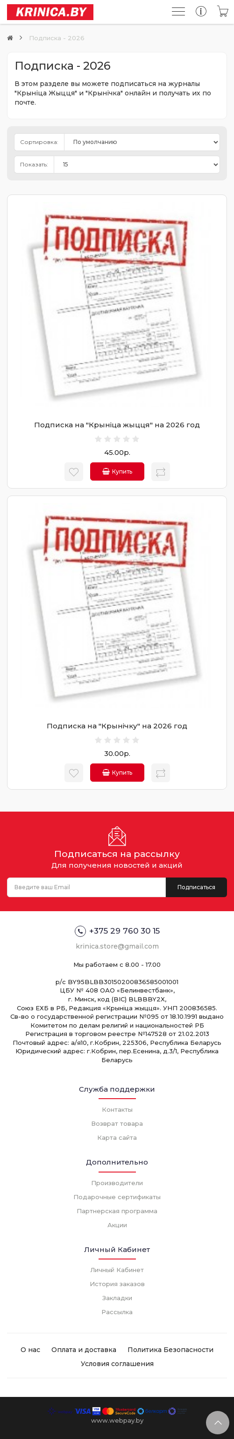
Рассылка (117, 1312)
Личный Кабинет (117, 1270)
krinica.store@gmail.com (117, 946)
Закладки (117, 1298)
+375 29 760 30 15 (117, 931)
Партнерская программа (117, 1211)
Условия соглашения (117, 1364)
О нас (30, 1349)
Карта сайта (117, 1137)
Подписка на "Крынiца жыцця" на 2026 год (117, 424)
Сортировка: (39, 141)
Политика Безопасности (170, 1349)
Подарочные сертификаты (117, 1197)
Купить (117, 471)
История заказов (117, 1284)
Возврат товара (117, 1123)
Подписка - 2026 (57, 38)
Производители (117, 1183)
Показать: (34, 164)
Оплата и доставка (83, 1349)
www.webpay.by (117, 1420)
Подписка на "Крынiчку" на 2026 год (117, 725)
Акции (117, 1225)
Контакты (117, 1109)
